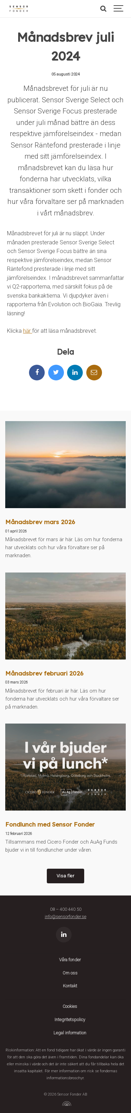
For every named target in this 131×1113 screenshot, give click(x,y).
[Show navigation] (119, 8)
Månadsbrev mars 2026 (40, 522)
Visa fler (66, 875)
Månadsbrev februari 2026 (44, 673)
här (27, 330)
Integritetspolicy (69, 1019)
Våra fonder (70, 959)
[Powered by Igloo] (65, 1103)
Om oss (70, 973)
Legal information (69, 1032)
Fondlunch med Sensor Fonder (50, 824)
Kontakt (70, 985)
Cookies (70, 1006)
